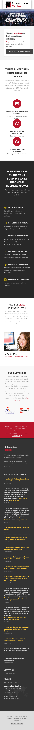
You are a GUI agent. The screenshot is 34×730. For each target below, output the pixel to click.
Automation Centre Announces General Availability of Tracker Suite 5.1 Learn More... (16, 629)
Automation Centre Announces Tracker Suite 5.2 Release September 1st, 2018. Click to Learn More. (16, 578)
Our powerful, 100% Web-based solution (16, 356)
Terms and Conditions (17, 723)
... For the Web (11, 354)
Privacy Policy (17, 721)
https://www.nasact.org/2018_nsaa (15, 617)
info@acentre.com (13, 500)
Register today (10, 42)
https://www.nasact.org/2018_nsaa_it (15, 598)
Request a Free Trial (19, 51)
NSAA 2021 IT (23, 498)
